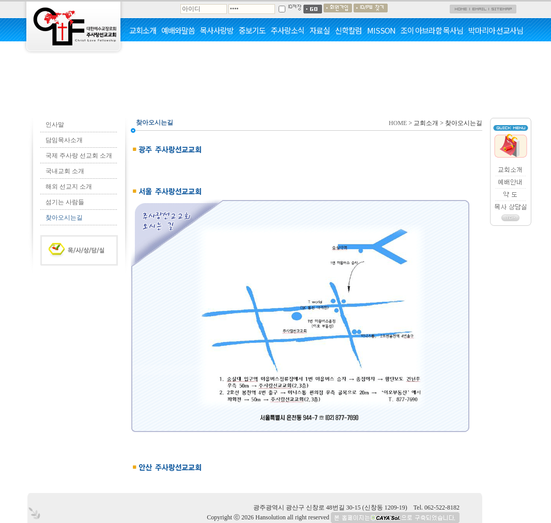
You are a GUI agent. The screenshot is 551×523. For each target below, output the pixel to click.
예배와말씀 (178, 30)
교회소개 (142, 30)
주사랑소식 (287, 30)
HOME (398, 123)
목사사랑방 (217, 30)
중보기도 (252, 30)
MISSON (381, 30)
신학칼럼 (348, 30)
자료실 (320, 30)
